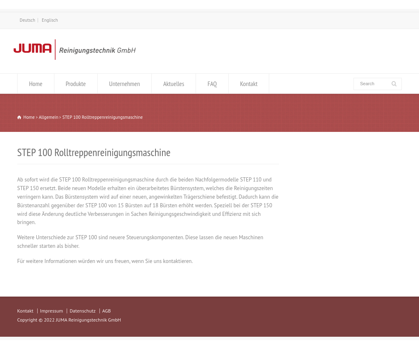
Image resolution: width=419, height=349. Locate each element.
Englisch (50, 20)
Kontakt (249, 83)
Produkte (76, 83)
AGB (106, 311)
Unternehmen (124, 83)
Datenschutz (82, 311)
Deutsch (27, 20)
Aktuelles (173, 83)
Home (36, 83)
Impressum (51, 311)
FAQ (212, 83)
